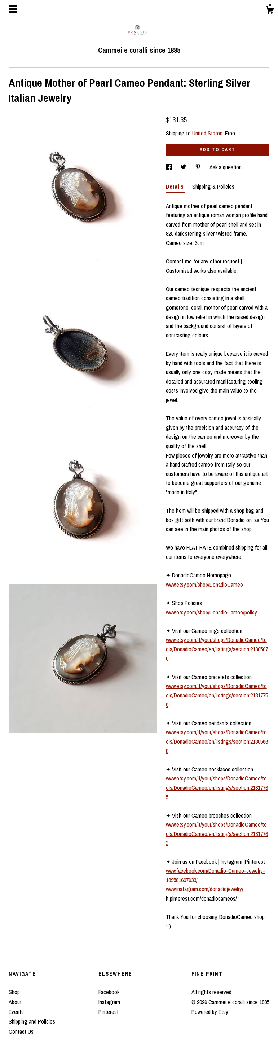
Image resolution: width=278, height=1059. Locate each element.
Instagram (109, 1002)
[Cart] (270, 10)
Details (175, 187)
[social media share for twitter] (184, 167)
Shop (14, 992)
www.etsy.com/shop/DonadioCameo (204, 584)
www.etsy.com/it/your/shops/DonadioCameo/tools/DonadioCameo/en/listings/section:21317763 (217, 833)
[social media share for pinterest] (198, 167)
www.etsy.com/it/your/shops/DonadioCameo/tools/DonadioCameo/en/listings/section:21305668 (217, 741)
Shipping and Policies (32, 1021)
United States (207, 133)
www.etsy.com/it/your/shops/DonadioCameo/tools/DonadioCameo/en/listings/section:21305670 (217, 649)
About (15, 1002)
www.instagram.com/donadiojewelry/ (204, 889)
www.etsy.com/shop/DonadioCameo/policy (211, 612)
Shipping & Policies (213, 187)
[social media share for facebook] (169, 167)
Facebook (108, 992)
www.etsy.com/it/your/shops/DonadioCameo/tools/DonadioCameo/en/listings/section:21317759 (217, 695)
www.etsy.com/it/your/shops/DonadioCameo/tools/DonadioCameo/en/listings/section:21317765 (217, 787)
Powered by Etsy (209, 1012)
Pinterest (108, 1012)
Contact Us (21, 1032)
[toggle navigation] (13, 9)
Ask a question (225, 167)
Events (16, 1012)
